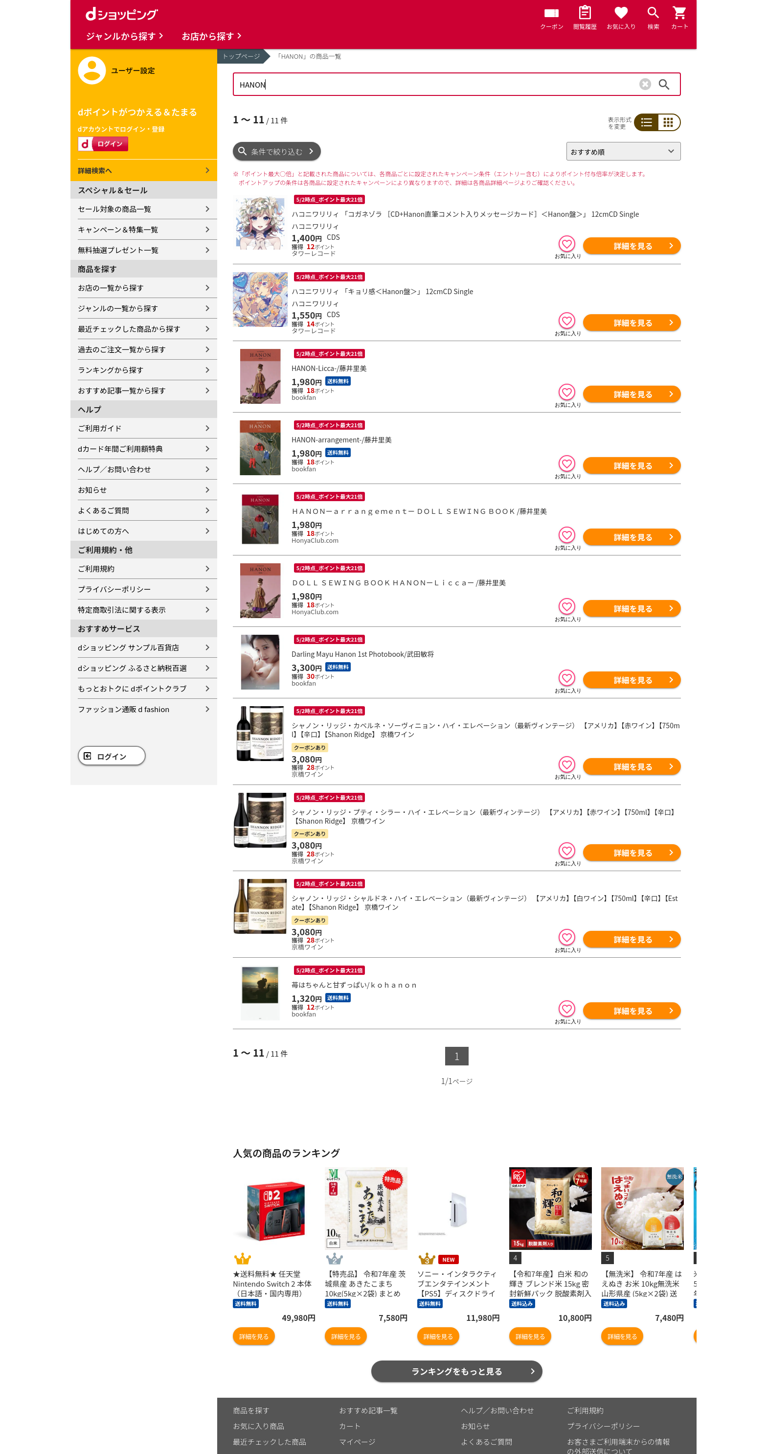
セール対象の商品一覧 (114, 209)
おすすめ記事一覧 (368, 1410)
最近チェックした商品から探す (129, 328)
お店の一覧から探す (111, 287)
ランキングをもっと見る (457, 1371)
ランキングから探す (111, 370)
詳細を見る (633, 246)
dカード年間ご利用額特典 (120, 448)
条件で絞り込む (277, 151)
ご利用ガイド (100, 428)
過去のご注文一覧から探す (122, 349)
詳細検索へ (95, 170)
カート (350, 1426)
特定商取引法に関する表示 (122, 609)
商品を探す (251, 1410)
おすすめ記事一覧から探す (122, 390)
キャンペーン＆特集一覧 (118, 229)
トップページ (241, 56)
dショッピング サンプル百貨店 (128, 647)
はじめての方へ (103, 531)
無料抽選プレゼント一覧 (118, 250)
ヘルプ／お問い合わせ (114, 469)
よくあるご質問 (103, 510)
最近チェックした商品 (269, 1441)
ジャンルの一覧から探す (118, 308)
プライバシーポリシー (114, 589)
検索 (664, 84)
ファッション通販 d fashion (123, 709)
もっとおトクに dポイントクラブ (132, 688)
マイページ (357, 1441)
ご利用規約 (96, 568)
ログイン (112, 756)
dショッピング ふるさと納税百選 (132, 668)
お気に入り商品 (258, 1426)
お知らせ (92, 490)
